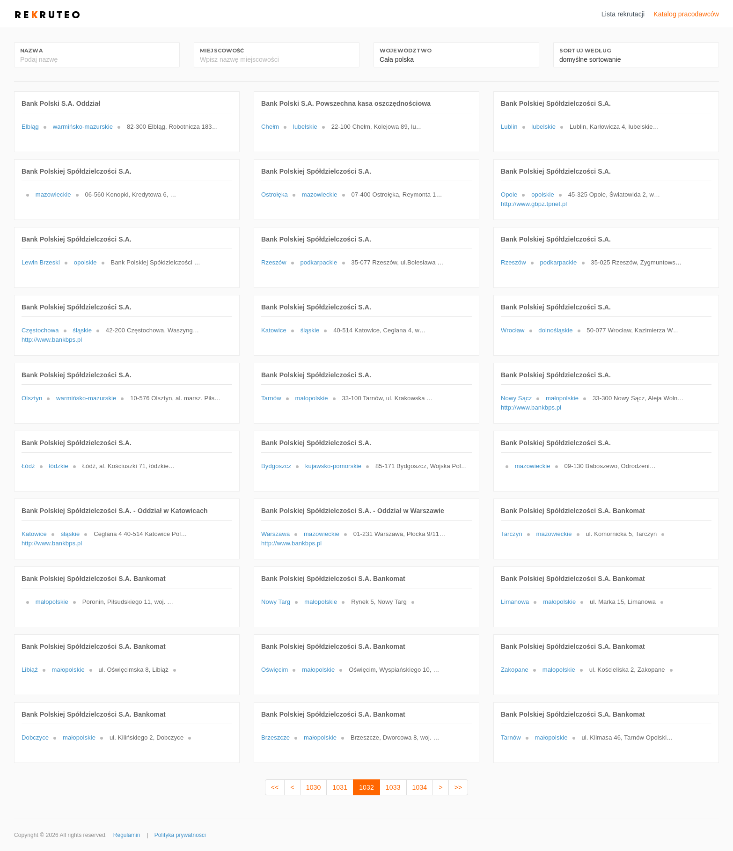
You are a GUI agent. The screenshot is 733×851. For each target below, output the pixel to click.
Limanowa (515, 601)
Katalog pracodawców (686, 14)
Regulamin (126, 835)
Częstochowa (40, 330)
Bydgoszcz (276, 466)
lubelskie (305, 126)
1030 (313, 787)
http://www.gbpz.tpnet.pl (534, 203)
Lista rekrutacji (623, 14)
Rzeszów (273, 262)
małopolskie (311, 398)
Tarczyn (511, 533)
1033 (393, 787)
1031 (339, 787)
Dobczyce (35, 737)
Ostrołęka (274, 194)
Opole (509, 194)
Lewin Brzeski (41, 262)
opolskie (542, 194)
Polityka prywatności (180, 835)
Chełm (270, 126)
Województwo (406, 50)
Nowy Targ (275, 601)
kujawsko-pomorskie (333, 466)
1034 (419, 787)
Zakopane (514, 669)
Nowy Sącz (516, 398)
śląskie (82, 330)
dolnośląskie (555, 330)
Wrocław (513, 330)
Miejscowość (222, 50)
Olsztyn (32, 398)
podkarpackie (318, 262)
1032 (366, 787)
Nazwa (31, 50)
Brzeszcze (275, 737)
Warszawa (275, 533)
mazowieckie (53, 194)
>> (458, 787)
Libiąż (30, 669)
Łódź (28, 466)
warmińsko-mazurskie (83, 126)
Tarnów (271, 398)
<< (275, 787)
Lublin (509, 126)
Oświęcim (274, 669)
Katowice (273, 330)
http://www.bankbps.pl (52, 339)
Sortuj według (585, 50)
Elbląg (30, 126)
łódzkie (58, 466)
